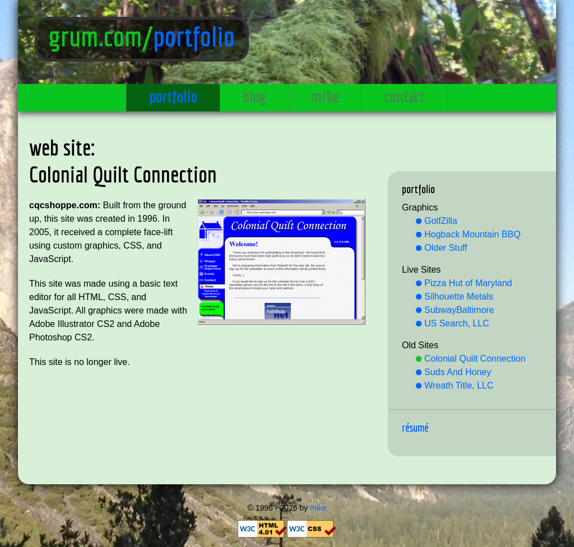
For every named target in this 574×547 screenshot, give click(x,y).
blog (254, 96)
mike (325, 96)
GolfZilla (440, 221)
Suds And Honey (457, 372)
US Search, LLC (456, 323)
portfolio (194, 36)
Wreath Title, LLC (458, 385)
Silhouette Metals (458, 296)
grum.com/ (101, 36)
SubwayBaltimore (459, 310)
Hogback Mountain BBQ (472, 234)
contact (405, 96)
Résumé (415, 427)
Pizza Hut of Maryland (468, 283)
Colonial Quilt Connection (475, 358)
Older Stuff (445, 248)
